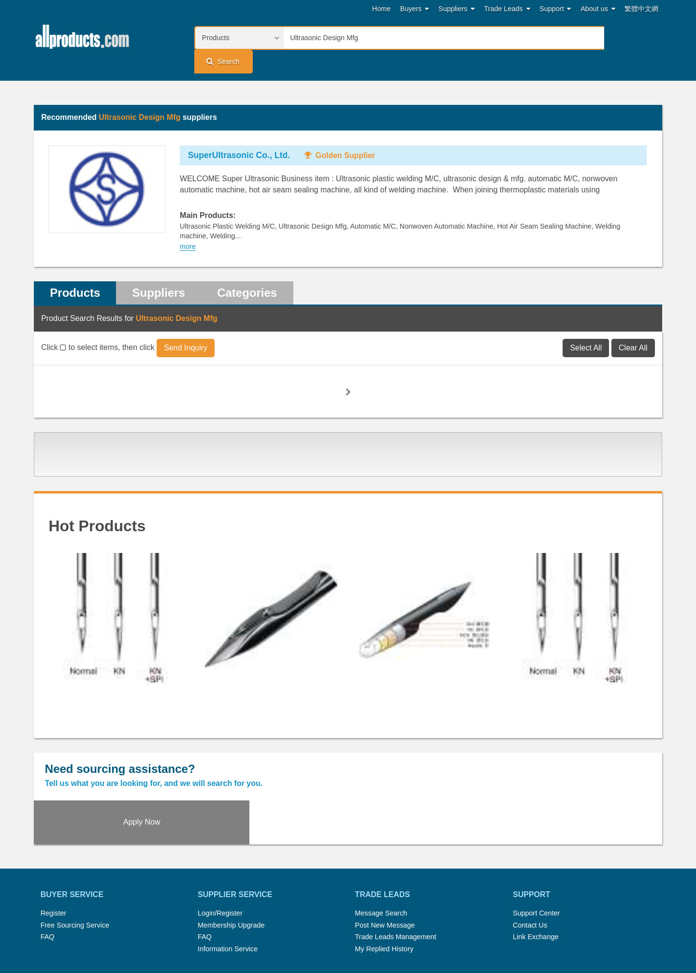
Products (75, 270)
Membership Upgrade (231, 859)
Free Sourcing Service (75, 859)
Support (555, 9)
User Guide (442, 938)
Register (54, 847)
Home (381, 9)
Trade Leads (507, 9)
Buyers (414, 9)
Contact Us (530, 859)
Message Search (381, 847)
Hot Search (245, 926)
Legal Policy (310, 938)
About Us (481, 926)
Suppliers (456, 9)
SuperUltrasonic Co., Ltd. (239, 133)
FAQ (48, 871)
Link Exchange (535, 871)
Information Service (228, 883)
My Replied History (384, 883)
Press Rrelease (343, 926)
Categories (249, 270)
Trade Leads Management (395, 871)
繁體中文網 (641, 9)
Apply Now (583, 755)
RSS (450, 926)
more (188, 224)
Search (631, 37)
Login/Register (220, 847)
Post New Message (385, 859)
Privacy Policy (359, 938)
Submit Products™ (406, 926)
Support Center (536, 847)
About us (597, 9)
